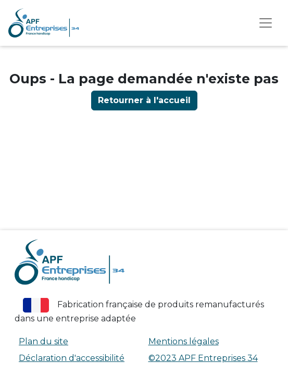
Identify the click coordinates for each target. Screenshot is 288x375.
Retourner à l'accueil (144, 100)
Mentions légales (183, 341)
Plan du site (43, 341)
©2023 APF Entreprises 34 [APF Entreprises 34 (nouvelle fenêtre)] (203, 358)
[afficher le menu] (266, 23)
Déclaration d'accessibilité (71, 358)
